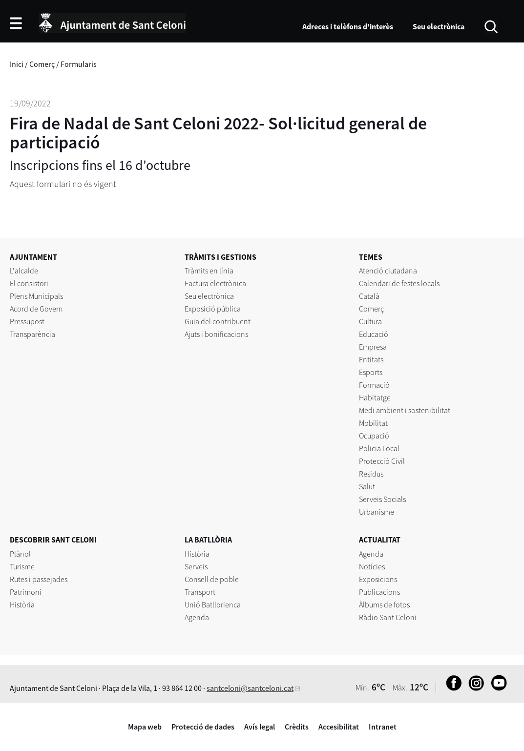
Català (369, 296)
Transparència (32, 334)
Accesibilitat (338, 726)
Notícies (372, 566)
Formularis (79, 64)
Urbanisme (376, 512)
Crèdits (297, 726)
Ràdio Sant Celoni (388, 617)
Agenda (197, 617)
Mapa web (145, 726)
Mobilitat (373, 423)
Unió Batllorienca (213, 604)
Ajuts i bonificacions (216, 334)
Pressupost (27, 321)
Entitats (371, 359)
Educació (373, 334)
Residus (371, 474)
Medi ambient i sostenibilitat (404, 410)
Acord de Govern (36, 308)
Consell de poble (212, 579)
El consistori (29, 283)
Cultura (370, 321)
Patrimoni (26, 592)
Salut (367, 486)
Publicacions (379, 592)
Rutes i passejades (38, 579)
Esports (370, 372)
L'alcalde (24, 270)
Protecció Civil (382, 461)
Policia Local (379, 448)
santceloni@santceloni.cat (250, 688)
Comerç (42, 64)
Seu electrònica (438, 26)
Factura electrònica (215, 283)
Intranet (383, 726)
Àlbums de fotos (384, 604)
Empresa (373, 347)
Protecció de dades (202, 726)
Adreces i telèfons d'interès (347, 26)
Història (22, 604)
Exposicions (378, 579)
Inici (16, 64)
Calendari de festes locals (399, 283)
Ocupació (374, 435)
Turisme (22, 566)
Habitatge (375, 397)
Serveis (196, 566)
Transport (200, 592)
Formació (374, 385)
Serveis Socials (382, 499)
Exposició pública (213, 308)
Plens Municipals (36, 296)
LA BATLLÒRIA (208, 539)
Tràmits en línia (209, 270)
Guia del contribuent (218, 321)
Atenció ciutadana (388, 270)
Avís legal (259, 726)
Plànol (20, 554)
